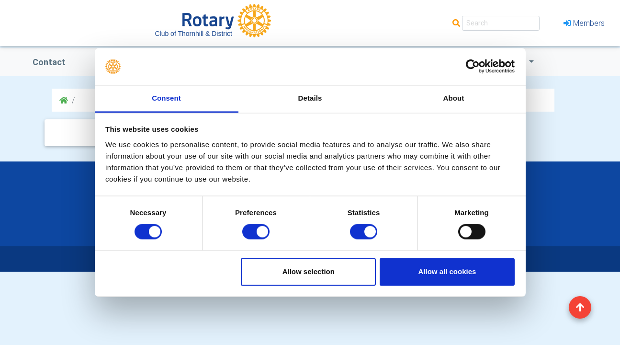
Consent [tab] (166, 98)
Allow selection (308, 271)
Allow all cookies (447, 271)
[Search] (501, 23)
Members (584, 23)
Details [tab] (310, 98)
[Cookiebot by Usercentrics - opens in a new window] (473, 66)
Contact (49, 62)
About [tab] (453, 98)
